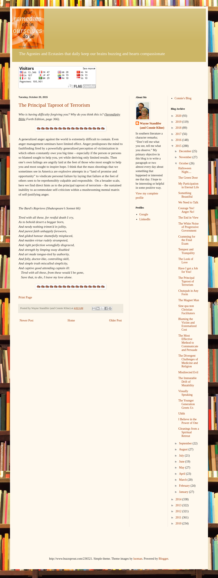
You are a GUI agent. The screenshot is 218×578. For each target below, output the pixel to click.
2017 (178, 134)
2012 (178, 511)
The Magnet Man (188, 300)
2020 (178, 115)
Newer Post (26, 320)
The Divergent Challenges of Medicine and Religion (188, 361)
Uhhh (181, 413)
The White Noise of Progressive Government (188, 227)
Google (143, 214)
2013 (178, 505)
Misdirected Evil (188, 372)
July (182, 455)
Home (71, 320)
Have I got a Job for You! (188, 270)
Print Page (25, 297)
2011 (178, 517)
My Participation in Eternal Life (188, 185)
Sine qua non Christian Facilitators (186, 309)
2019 (178, 121)
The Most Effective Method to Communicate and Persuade (188, 343)
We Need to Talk (188, 202)
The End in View (188, 217)
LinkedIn (144, 219)
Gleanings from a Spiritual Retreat (188, 432)
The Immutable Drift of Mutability (187, 382)
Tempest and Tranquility (186, 251)
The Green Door (188, 177)
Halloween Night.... (184, 170)
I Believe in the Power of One (188, 421)
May (182, 467)
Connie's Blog (183, 98)
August (183, 449)
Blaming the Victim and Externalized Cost (187, 324)
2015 (178, 145)
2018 (178, 127)
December (185, 151)
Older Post (115, 320)
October (184, 163)
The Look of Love (185, 260)
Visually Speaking (185, 393)
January (184, 491)
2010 (178, 523)
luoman (137, 558)
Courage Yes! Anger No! (186, 210)
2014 (178, 499)
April (182, 473)
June (182, 461)
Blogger (163, 558)
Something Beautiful (185, 194)
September (185, 443)
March (183, 479)
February (185, 485)
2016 (178, 140)
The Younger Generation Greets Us (186, 404)
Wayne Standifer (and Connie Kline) (152, 125)
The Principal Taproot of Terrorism (54, 105)
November (185, 157)
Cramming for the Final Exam (186, 240)
